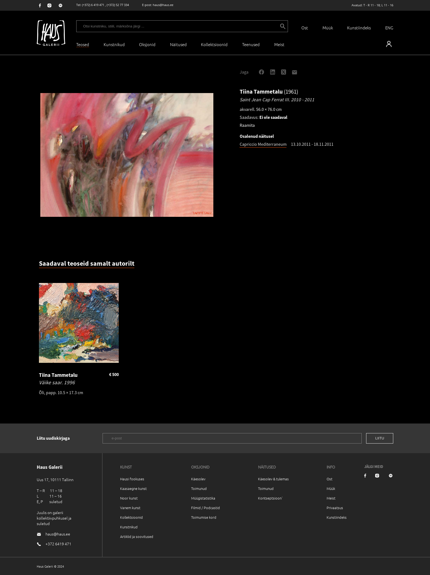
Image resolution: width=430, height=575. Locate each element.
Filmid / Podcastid (205, 507)
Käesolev (198, 478)
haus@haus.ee (163, 5)
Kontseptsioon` (270, 498)
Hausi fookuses (132, 478)
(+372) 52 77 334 (118, 5)
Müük (327, 27)
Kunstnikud (114, 44)
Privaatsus (335, 507)
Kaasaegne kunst (133, 488)
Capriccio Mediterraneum (263, 144)
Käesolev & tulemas (273, 478)
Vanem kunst (130, 507)
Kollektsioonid (214, 44)
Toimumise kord (203, 517)
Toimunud (199, 488)
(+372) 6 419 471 (93, 5)
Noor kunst (129, 498)
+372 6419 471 (58, 544)
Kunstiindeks (359, 27)
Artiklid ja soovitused (136, 536)
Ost (304, 27)
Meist (331, 498)
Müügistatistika (203, 498)
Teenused (251, 44)
